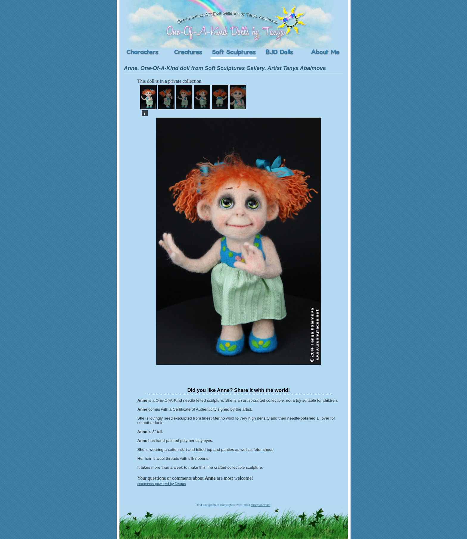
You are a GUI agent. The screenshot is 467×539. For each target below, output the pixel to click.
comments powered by (161, 484)
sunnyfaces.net (260, 505)
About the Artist (325, 52)
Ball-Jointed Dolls (279, 52)
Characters (142, 52)
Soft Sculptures (233, 52)
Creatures (188, 52)
